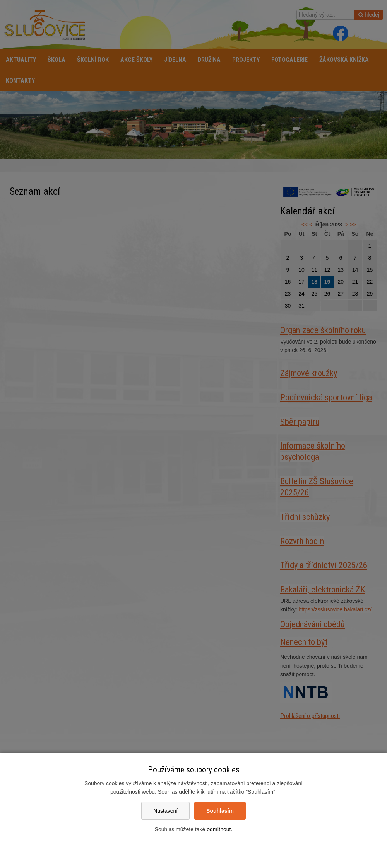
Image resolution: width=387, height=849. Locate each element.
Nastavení (165, 811)
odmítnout (219, 829)
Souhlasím (220, 811)
